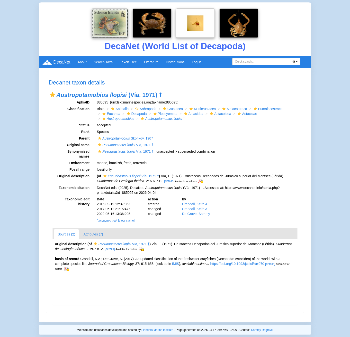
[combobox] (261, 61)
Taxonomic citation (74, 188)
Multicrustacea (202, 109)
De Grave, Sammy (196, 214)
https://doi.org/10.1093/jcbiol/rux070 (237, 264)
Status (84, 125)
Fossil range (80, 169)
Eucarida (110, 114)
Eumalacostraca (267, 109)
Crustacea (172, 109)
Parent (84, 138)
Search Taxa (103, 62)
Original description (73, 176)
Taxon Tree (128, 62)
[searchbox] (262, 61)
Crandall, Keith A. (195, 204)
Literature (151, 62)
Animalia (119, 109)
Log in (196, 62)
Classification (78, 109)
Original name (78, 145)
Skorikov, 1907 (125, 138)
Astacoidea (220, 114)
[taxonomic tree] (107, 220)
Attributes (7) (93, 234)
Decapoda (136, 114)
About (82, 62)
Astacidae (246, 114)
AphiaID (83, 102)
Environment (79, 163)
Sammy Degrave (262, 330)
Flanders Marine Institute (157, 330)
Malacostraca (234, 109)
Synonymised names (78, 154)
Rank (85, 132)
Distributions (175, 62)
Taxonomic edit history (77, 201)
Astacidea (193, 114)
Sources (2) (66, 234)
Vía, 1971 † (125, 145)
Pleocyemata (165, 114)
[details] (169, 181)
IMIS (175, 264)
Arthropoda (145, 109)
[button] (52, 95)
